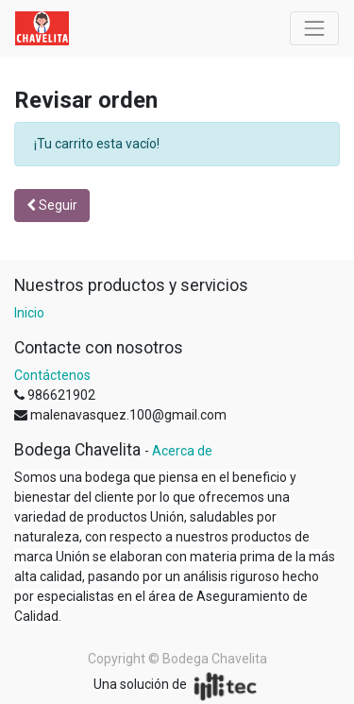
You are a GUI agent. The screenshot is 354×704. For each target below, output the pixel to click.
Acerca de (182, 450)
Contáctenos (52, 375)
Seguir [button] (51, 205)
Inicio (29, 312)
